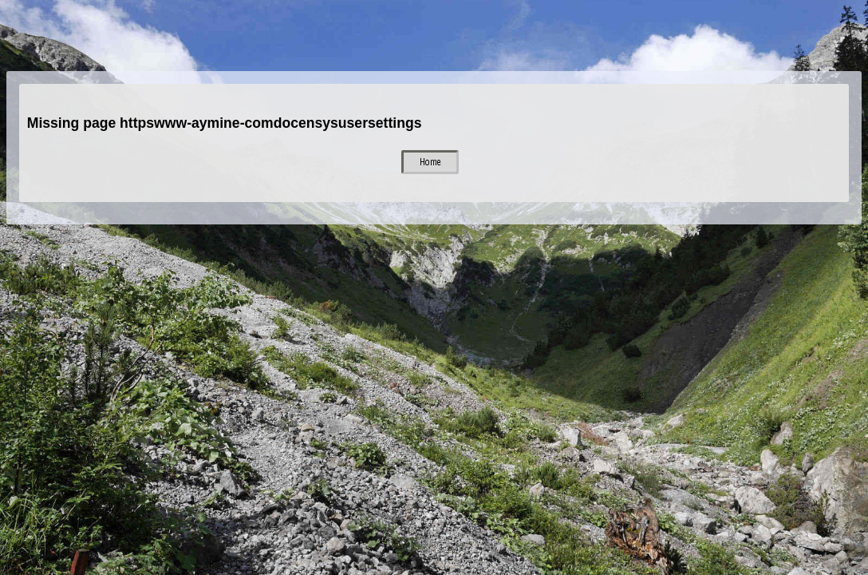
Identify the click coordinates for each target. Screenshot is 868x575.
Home (430, 162)
